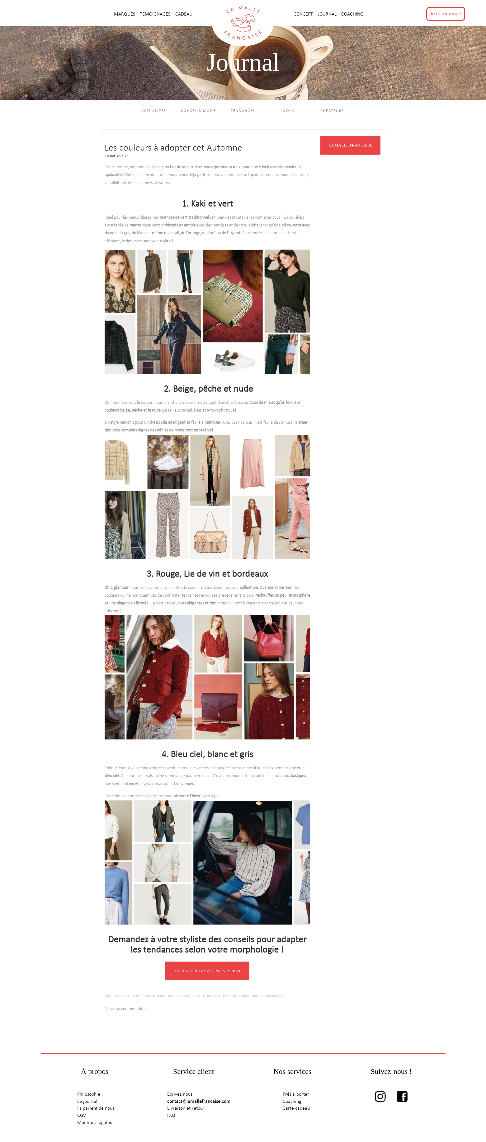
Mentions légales (94, 1122)
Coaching (352, 14)
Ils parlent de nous (95, 1108)
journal (328, 14)
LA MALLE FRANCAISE (350, 145)
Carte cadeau (296, 1108)
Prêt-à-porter (296, 1094)
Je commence (445, 14)
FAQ (171, 1115)
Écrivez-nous (179, 1094)
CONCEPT (304, 14)
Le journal (87, 1101)
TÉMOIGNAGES (156, 14)
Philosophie (88, 1094)
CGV (81, 1115)
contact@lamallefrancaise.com (198, 1101)
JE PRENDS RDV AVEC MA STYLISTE (207, 970)
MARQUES (125, 14)
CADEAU (183, 14)
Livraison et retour (186, 1108)
